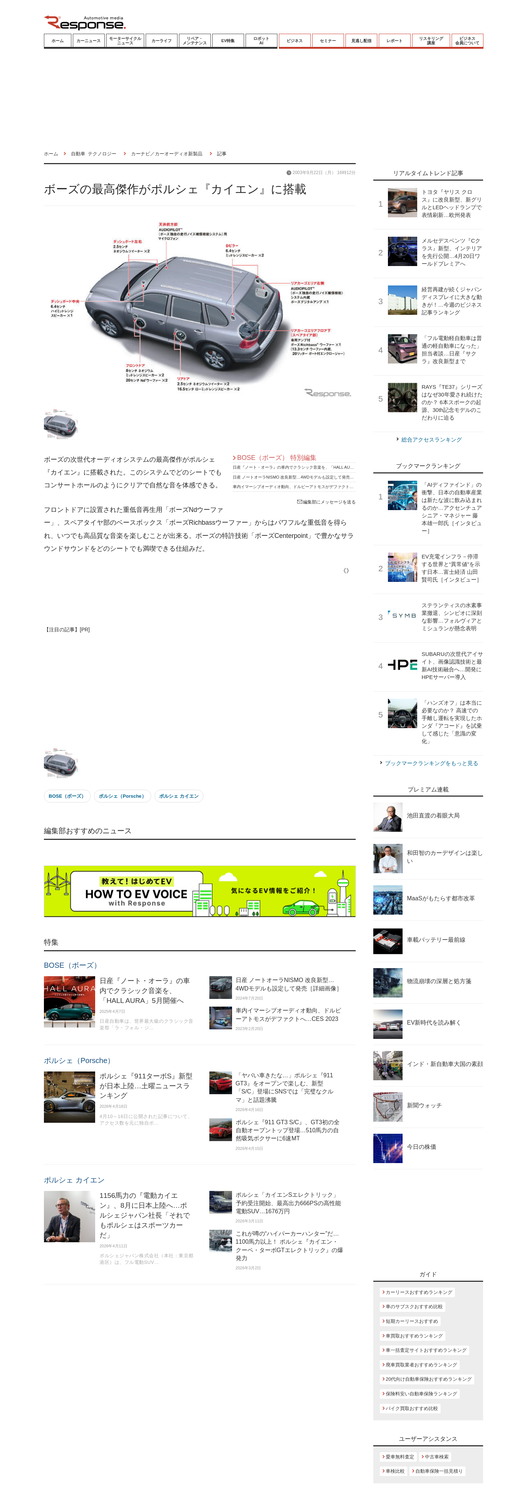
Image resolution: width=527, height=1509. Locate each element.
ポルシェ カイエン (179, 796)
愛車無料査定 (400, 1457)
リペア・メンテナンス (195, 40)
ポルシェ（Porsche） (122, 796)
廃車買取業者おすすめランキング (421, 1365)
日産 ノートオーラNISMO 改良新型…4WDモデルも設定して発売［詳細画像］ (303, 477)
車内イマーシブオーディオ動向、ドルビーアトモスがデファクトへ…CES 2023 (304, 486)
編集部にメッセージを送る (326, 502)
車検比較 (395, 1471)
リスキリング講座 (431, 40)
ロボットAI (261, 40)
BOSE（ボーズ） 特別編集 (277, 457)
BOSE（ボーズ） (67, 796)
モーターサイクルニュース (125, 40)
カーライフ (162, 40)
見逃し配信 (361, 40)
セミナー (328, 40)
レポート (394, 40)
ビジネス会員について (467, 40)
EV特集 (228, 40)
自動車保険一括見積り (439, 1471)
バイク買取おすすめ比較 (412, 1408)
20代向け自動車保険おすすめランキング (429, 1379)
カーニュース (88, 40)
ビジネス (295, 40)
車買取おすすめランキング (414, 1336)
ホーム (58, 40)
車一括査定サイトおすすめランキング (426, 1350)
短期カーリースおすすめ (412, 1321)
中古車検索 (437, 1457)
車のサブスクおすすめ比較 (414, 1306)
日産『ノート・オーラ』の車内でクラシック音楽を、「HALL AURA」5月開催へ (305, 467)
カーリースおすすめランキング (419, 1292)
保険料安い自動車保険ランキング (421, 1394)
